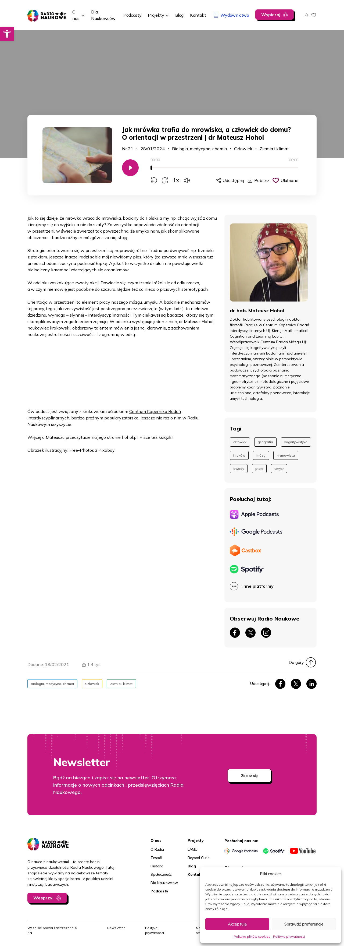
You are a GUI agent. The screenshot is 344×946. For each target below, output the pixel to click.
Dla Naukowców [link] (164, 882)
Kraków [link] (239, 455)
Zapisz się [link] (249, 775)
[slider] (224, 167)
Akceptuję (237, 924)
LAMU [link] (193, 849)
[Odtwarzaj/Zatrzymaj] (130, 167)
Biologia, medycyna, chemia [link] (199, 148)
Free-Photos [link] (81, 450)
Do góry (296, 662)
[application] (224, 170)
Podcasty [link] (159, 891)
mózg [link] (261, 455)
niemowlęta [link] (286, 455)
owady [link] (238, 469)
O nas (75, 15)
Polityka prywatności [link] (289, 936)
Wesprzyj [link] (43, 898)
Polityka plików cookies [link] (252, 936)
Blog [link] (192, 866)
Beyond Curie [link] (199, 857)
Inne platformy (258, 586)
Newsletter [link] (116, 928)
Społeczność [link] (161, 874)
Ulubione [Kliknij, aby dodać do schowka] (289, 180)
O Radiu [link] (157, 849)
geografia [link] (265, 442)
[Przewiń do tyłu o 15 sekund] (153, 180)
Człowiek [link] (243, 148)
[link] (7, 34)
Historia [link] (156, 866)
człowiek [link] (239, 442)
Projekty (156, 15)
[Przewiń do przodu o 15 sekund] (165, 180)
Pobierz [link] (261, 180)
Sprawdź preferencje (304, 924)
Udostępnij (233, 180)
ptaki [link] (259, 469)
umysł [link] (279, 469)
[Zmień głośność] (187, 180)
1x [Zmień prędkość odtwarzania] (176, 180)
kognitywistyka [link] (295, 442)
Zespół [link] (156, 857)
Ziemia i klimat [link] (274, 148)
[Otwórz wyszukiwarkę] (306, 15)
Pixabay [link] (106, 450)
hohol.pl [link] (130, 437)
